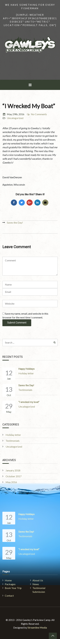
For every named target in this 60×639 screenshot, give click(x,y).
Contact (9, 595)
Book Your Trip (13, 587)
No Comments (37, 114)
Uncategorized (15, 117)
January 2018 (13, 470)
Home (8, 580)
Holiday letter (26, 373)
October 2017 (13, 476)
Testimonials (25, 389)
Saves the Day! (15, 222)
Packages (10, 584)
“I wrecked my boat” (28, 402)
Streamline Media (37, 627)
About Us (37, 580)
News (35, 584)
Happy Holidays (26, 368)
